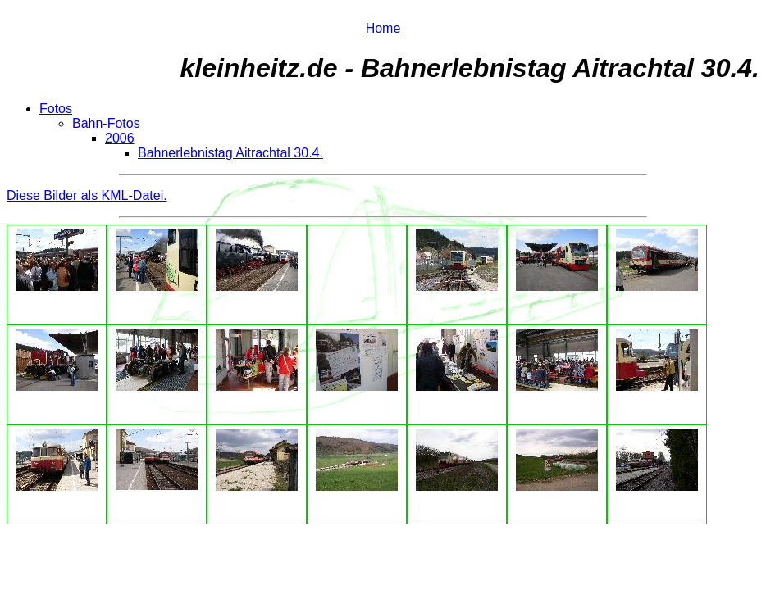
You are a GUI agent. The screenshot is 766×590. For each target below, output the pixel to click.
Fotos (55, 109)
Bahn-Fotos (106, 123)
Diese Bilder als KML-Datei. (87, 195)
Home (383, 28)
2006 (120, 138)
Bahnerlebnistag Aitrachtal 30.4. (230, 153)
